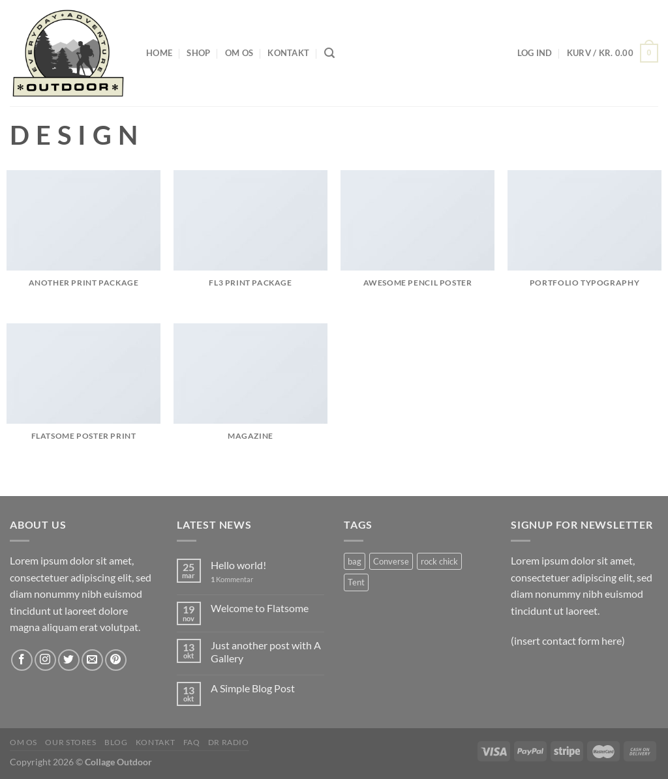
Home (159, 53)
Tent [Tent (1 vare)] (356, 582)
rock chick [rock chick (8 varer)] (439, 561)
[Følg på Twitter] (69, 660)
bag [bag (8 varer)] (354, 561)
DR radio (228, 742)
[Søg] (329, 53)
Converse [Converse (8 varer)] (391, 561)
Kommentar (232, 579)
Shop (198, 53)
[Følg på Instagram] (45, 660)
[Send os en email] (92, 660)
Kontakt (288, 53)
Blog (115, 742)
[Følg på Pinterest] (116, 660)
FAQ (191, 742)
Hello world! (238, 565)
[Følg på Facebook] (22, 660)
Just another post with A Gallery (266, 651)
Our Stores (70, 742)
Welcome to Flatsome (260, 608)
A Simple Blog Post (253, 688)
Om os (239, 53)
